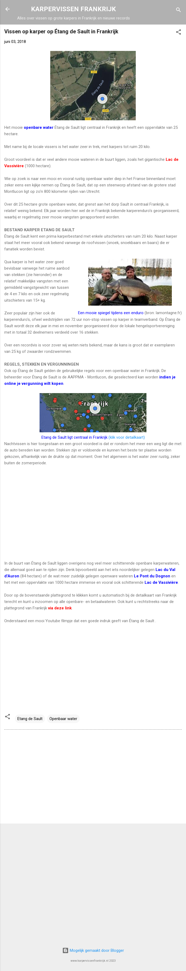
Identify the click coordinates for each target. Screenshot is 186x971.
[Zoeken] (178, 11)
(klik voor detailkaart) (93, 437)
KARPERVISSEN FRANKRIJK (73, 9)
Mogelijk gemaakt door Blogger (93, 950)
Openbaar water (63, 718)
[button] (178, 33)
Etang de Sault (29, 718)
